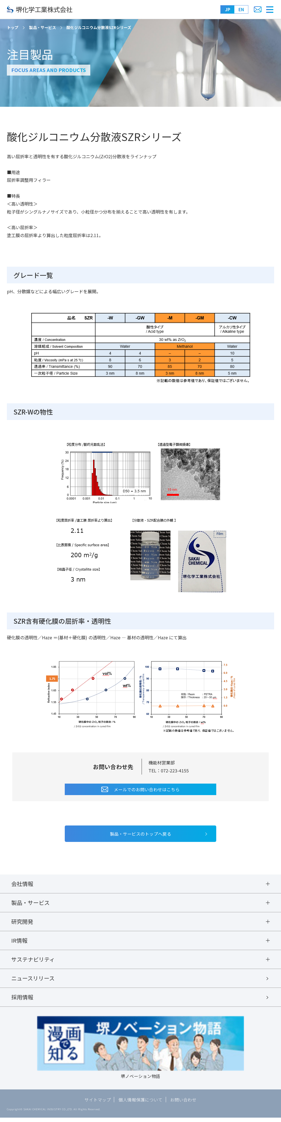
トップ (12, 27)
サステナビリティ (33, 962)
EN (241, 9)
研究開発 (22, 923)
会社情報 (22, 884)
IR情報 (19, 943)
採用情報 (22, 1001)
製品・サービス (42, 27)
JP (227, 9)
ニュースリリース (33, 981)
